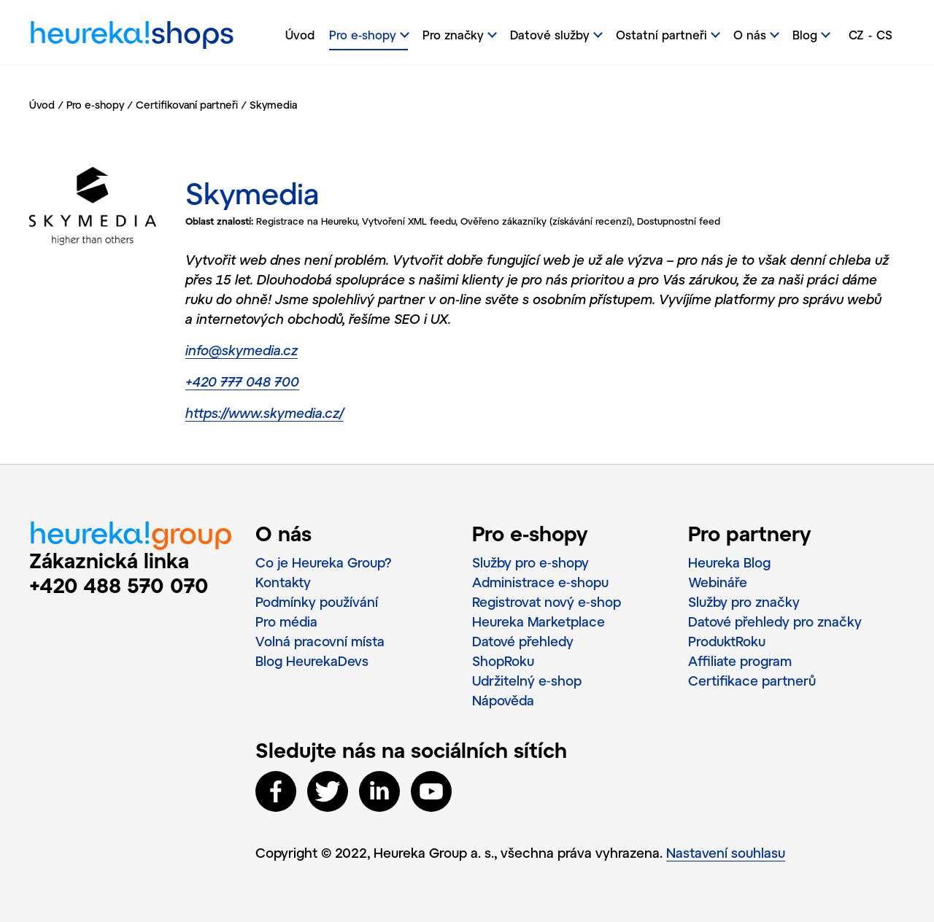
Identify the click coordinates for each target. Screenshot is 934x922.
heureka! (131, 36)
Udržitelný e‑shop (527, 681)
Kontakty (283, 582)
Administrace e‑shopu (540, 582)
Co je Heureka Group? (323, 562)
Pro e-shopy (95, 104)
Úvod (299, 35)
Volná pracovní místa (320, 641)
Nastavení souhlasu (725, 853)
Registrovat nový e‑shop (546, 602)
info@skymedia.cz (241, 350)
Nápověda (503, 700)
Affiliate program (740, 661)
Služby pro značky (744, 602)
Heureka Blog (729, 562)
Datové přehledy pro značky (775, 621)
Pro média (286, 621)
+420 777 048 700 (242, 381)
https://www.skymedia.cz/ (264, 413)
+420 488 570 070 (119, 585)
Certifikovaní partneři (187, 104)
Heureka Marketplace (538, 621)
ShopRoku (503, 661)
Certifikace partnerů (752, 681)
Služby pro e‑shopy (530, 562)
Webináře (717, 582)
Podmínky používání (316, 602)
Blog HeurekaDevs (311, 661)
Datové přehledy (523, 641)
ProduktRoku (726, 641)
